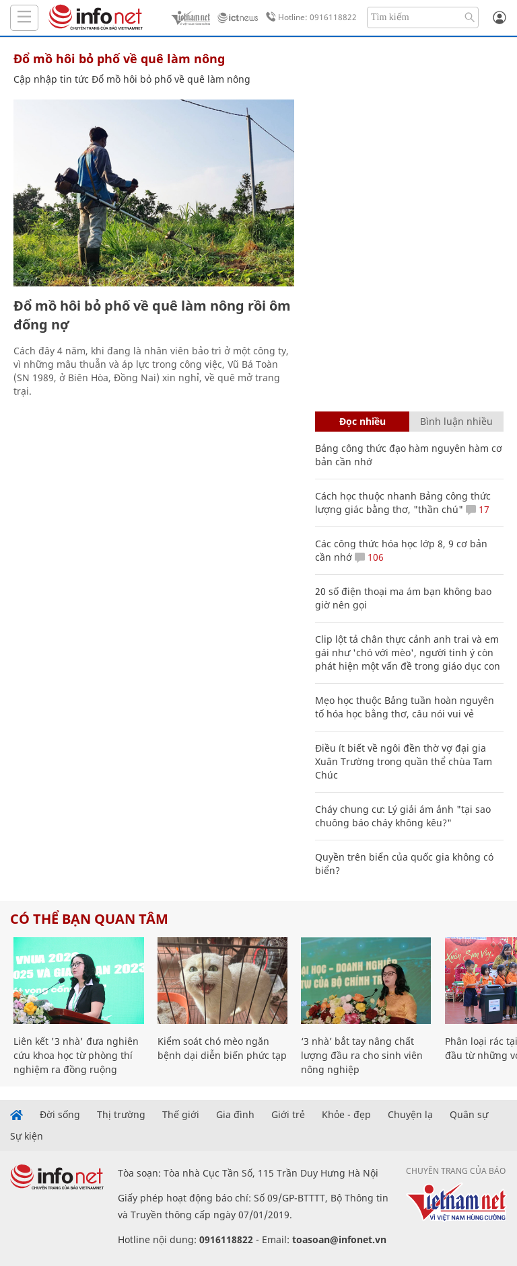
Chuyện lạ (410, 1114)
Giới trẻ (288, 1114)
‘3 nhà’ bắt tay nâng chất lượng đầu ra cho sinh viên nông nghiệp (362, 1055)
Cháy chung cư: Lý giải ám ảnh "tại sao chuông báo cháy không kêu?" (403, 816)
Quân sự (469, 1114)
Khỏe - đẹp (346, 1114)
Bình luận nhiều (456, 421)
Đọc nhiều (362, 421)
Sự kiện (26, 1136)
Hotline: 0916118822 (309, 17)
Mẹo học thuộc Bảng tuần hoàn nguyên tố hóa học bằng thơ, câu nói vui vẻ (404, 707)
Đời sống (60, 1114)
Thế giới (180, 1114)
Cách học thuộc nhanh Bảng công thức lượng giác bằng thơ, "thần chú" (403, 502)
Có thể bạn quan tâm (89, 919)
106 (369, 557)
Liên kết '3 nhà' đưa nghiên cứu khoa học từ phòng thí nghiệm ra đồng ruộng (76, 1055)
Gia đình (235, 1114)
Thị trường (121, 1114)
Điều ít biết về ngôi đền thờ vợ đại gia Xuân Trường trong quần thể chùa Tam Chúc (403, 761)
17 (477, 509)
